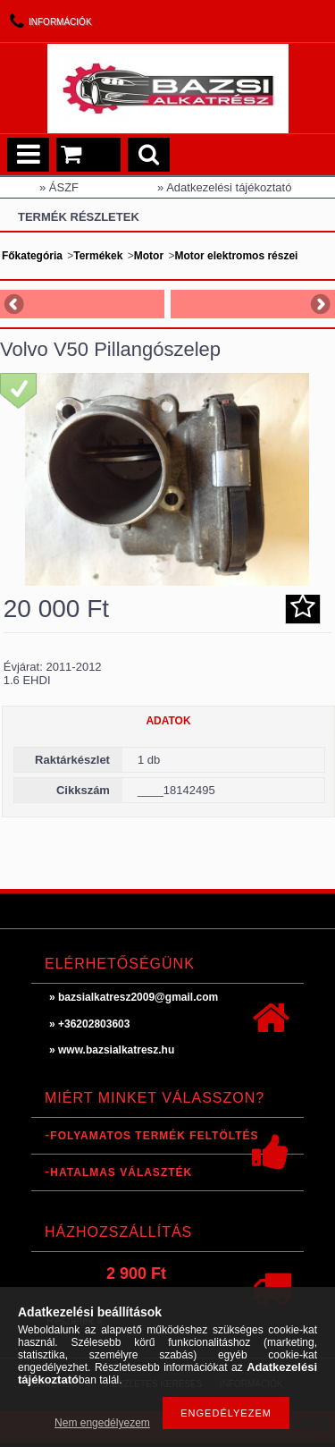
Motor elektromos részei (235, 256)
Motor (148, 256)
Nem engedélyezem (102, 1423)
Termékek (97, 256)
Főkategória (32, 256)
